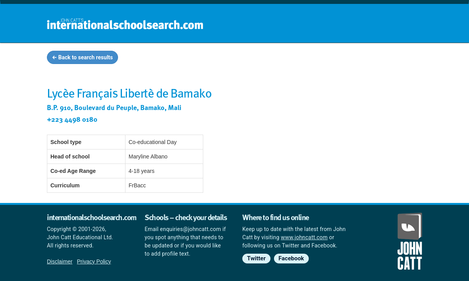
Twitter (256, 258)
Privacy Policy (94, 261)
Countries (370, 58)
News (407, 58)
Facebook (291, 258)
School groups (262, 58)
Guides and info (319, 58)
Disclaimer (59, 261)
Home (218, 58)
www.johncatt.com (304, 237)
